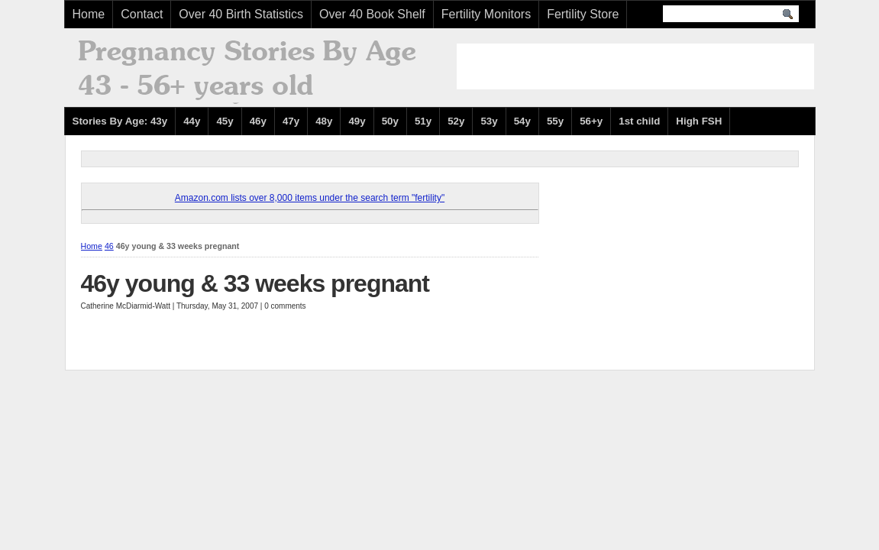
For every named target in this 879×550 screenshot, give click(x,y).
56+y (591, 121)
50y (390, 121)
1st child (639, 121)
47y (291, 121)
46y (258, 121)
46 (109, 246)
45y (224, 121)
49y (356, 121)
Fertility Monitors (486, 14)
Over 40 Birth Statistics (241, 14)
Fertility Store (583, 14)
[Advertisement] (635, 66)
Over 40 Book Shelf (372, 14)
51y (423, 121)
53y (488, 121)
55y (555, 121)
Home (89, 14)
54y (522, 121)
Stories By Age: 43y (120, 121)
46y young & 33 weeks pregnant (255, 283)
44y (191, 121)
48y (323, 121)
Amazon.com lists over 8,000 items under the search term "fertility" (309, 197)
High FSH (699, 121)
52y (456, 121)
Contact (142, 14)
